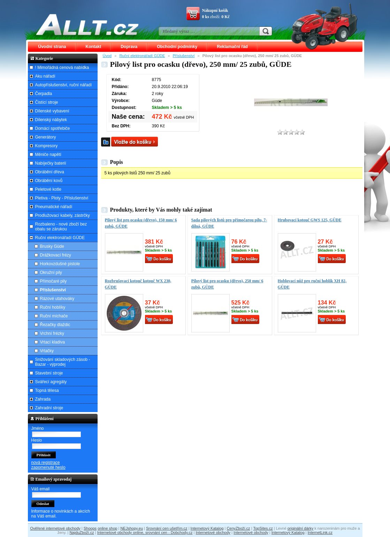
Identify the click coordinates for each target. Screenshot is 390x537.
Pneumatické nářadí (53, 206)
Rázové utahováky (57, 298)
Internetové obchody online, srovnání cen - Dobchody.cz (145, 532)
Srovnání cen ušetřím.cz (167, 528)
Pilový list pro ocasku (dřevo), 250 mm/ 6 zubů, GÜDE (227, 284)
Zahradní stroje (49, 407)
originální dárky (301, 528)
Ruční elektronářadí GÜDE (142, 56)
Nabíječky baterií (50, 163)
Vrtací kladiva (52, 342)
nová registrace (45, 462)
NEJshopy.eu (131, 528)
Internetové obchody (213, 532)
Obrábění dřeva (49, 171)
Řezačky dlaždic (55, 324)
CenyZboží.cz (238, 528)
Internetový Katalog (207, 528)
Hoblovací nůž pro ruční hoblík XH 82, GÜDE (312, 284)
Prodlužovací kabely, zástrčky (62, 215)
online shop (107, 528)
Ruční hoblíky (53, 307)
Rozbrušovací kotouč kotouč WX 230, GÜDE (138, 284)
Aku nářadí (45, 76)
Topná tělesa (47, 390)
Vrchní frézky (52, 333)
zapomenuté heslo (48, 467)
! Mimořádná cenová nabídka (62, 67)
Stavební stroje (49, 373)
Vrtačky (47, 350)
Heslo (36, 440)
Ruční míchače (54, 316)
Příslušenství (184, 56)
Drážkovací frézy (55, 255)
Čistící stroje (46, 102)
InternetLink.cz (320, 532)
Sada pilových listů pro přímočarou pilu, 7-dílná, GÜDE (229, 223)
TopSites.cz (263, 528)
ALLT (87, 24)
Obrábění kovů (49, 180)
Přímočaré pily (53, 281)
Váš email (40, 489)
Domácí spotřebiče (52, 128)
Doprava (129, 46)
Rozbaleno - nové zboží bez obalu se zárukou (61, 226)
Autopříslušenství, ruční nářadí (63, 84)
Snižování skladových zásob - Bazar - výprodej (62, 362)
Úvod (107, 56)
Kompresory (46, 145)
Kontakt (93, 46)
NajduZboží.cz (81, 532)
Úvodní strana (52, 46)
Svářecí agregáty (51, 381)
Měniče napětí (48, 154)
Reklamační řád (232, 46)
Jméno (37, 428)
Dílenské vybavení (52, 111)
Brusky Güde (52, 246)
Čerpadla (43, 93)
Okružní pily (51, 272)
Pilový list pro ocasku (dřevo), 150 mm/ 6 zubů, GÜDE (141, 223)
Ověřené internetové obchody (55, 528)
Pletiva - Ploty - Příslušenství (62, 198)
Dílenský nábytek (51, 119)
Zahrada (43, 399)
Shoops (90, 528)
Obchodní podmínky (177, 46)
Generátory (45, 137)
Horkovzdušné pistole (60, 263)
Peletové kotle (48, 189)
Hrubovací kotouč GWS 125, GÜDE (310, 220)
